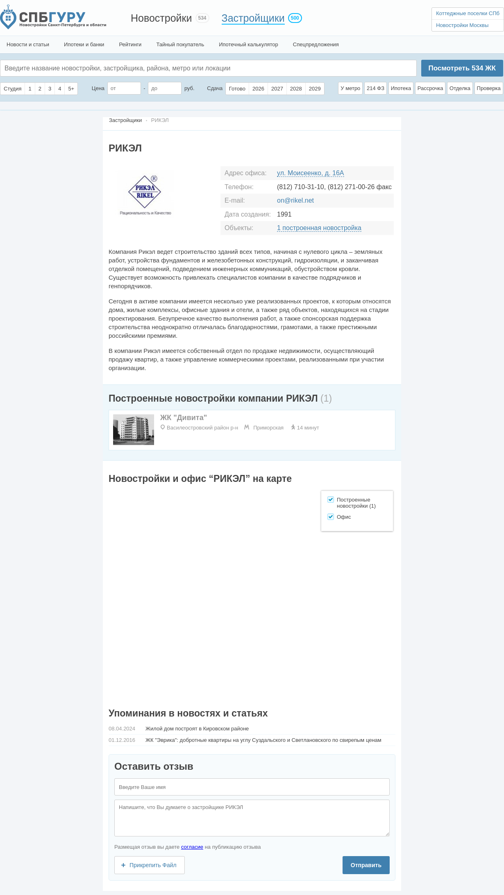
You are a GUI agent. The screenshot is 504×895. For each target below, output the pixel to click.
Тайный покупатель (180, 44)
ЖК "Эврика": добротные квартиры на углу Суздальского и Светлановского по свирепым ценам (263, 740)
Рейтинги (130, 44)
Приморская (268, 428)
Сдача (214, 88)
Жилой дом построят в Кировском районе (197, 728)
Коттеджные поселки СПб (467, 13)
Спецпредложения (316, 44)
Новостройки (161, 18)
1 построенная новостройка (319, 227)
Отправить (366, 865)
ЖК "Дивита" (183, 418)
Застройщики (253, 18)
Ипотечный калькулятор (248, 44)
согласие (192, 847)
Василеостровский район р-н (202, 428)
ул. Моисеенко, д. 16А (310, 173)
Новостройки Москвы (462, 25)
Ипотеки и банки (84, 44)
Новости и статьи (28, 44)
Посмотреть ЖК (461, 68)
